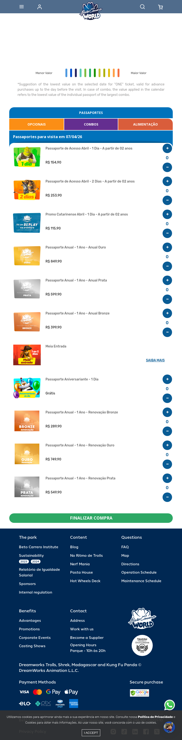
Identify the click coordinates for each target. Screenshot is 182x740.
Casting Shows (32, 646)
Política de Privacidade (155, 717)
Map (125, 555)
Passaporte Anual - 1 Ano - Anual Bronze (77, 313)
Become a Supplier (87, 638)
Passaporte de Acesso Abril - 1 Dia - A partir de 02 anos (89, 148)
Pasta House (81, 572)
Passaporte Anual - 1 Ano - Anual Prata (76, 280)
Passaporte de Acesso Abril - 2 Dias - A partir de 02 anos (90, 181)
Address (77, 620)
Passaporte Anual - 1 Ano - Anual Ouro (76, 247)
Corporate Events (35, 638)
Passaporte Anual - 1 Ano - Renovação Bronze (82, 412)
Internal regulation (35, 592)
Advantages (30, 620)
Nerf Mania (80, 564)
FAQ (125, 547)
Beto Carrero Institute (38, 547)
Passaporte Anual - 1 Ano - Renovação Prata (80, 478)
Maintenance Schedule (141, 581)
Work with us (82, 629)
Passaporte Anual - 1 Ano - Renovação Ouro (80, 445)
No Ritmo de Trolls (86, 555)
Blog (74, 547)
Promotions (29, 629)
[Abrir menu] (21, 6)
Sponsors (27, 584)
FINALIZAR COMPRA (91, 518)
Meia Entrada (56, 346)
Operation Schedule (139, 572)
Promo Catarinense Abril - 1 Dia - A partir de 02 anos (87, 214)
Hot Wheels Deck (85, 581)
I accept (91, 733)
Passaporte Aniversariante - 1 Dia (72, 379)
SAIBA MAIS (155, 360)
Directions (130, 564)
